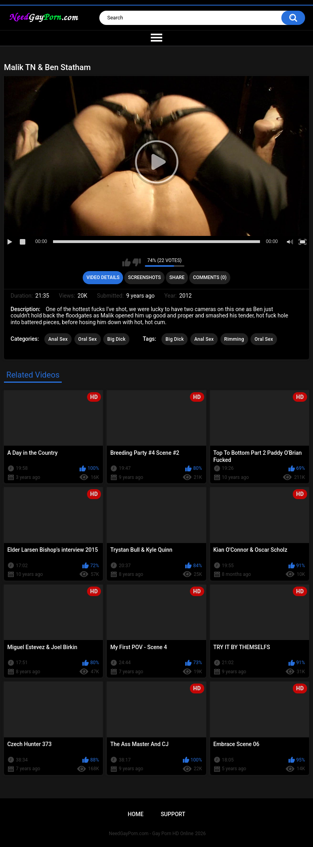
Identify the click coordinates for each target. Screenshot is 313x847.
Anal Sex (58, 339)
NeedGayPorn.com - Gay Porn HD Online (151, 833)
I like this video (126, 262)
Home (136, 814)
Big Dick (116, 339)
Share (176, 277)
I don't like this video (137, 262)
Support (173, 814)
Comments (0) (210, 277)
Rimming (234, 339)
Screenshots (144, 277)
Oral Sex (87, 339)
